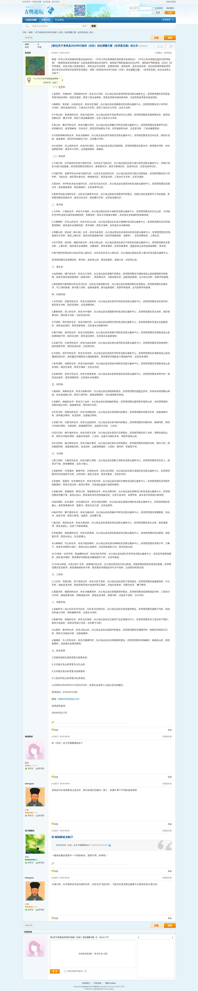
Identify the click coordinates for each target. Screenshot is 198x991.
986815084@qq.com (68, 699)
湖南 (132, 246)
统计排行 (56, 2)
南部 (31, 32)
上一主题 (158, 46)
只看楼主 (159, 53)
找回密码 (170, 8)
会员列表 (46, 2)
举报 (170, 730)
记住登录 (159, 8)
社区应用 (26, 2)
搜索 (93, 26)
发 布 (54, 971)
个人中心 (59, 20)
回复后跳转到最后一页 (75, 971)
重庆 (74, 356)
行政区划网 (36, 2)
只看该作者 (167, 736)
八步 (27, 810)
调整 (133, 69)
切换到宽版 (171, 2)
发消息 (41, 768)
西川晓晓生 (30, 831)
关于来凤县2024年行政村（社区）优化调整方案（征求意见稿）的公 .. (65, 32)
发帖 (170, 38)
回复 (156, 38)
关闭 (60, 78)
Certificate (95, 986)
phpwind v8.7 (87, 986)
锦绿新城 (29, 736)
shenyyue (29, 784)
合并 (60, 87)
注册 (170, 12)
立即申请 (47, 83)
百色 (27, 857)
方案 (137, 69)
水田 (89, 422)
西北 (141, 391)
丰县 (101, 484)
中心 (143, 94)
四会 (27, 763)
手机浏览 (97, 983)
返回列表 (29, 38)
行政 (157, 59)
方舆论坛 (45, 20)
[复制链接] (143, 46)
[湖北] (54, 45)
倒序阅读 (168, 53)
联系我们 (86, 983)
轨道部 (28, 53)
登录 (158, 12)
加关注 (31, 768)
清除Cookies (110, 983)
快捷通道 (166, 20)
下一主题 (161, 46)
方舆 (24, 32)
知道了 (55, 83)
